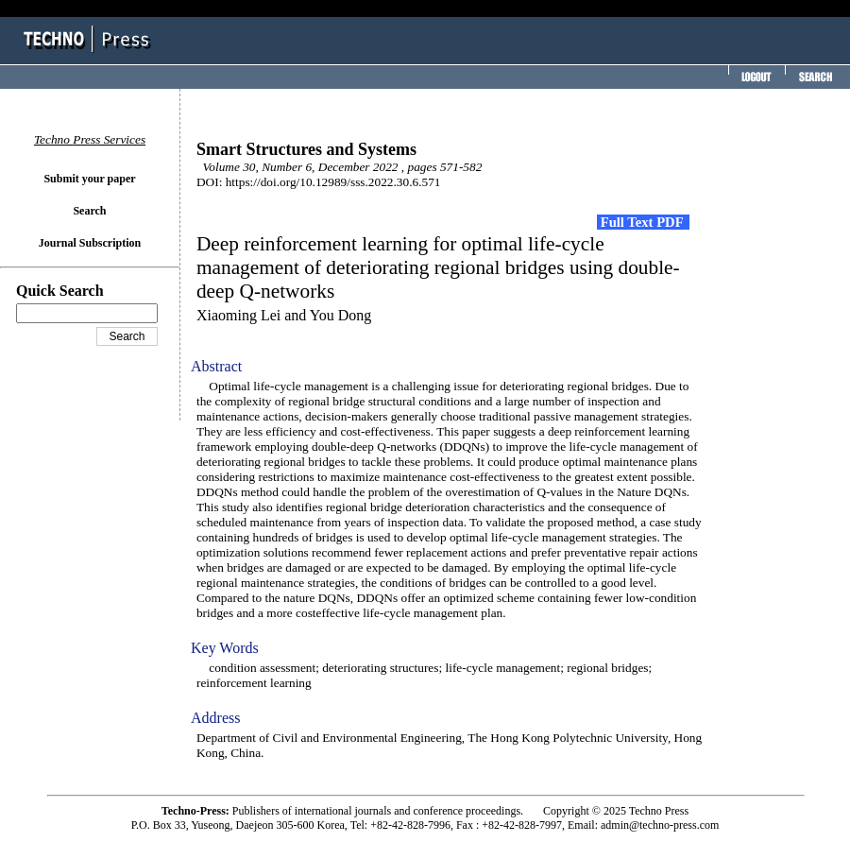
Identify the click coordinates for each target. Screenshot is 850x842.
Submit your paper (89, 178)
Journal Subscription (90, 242)
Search (89, 210)
